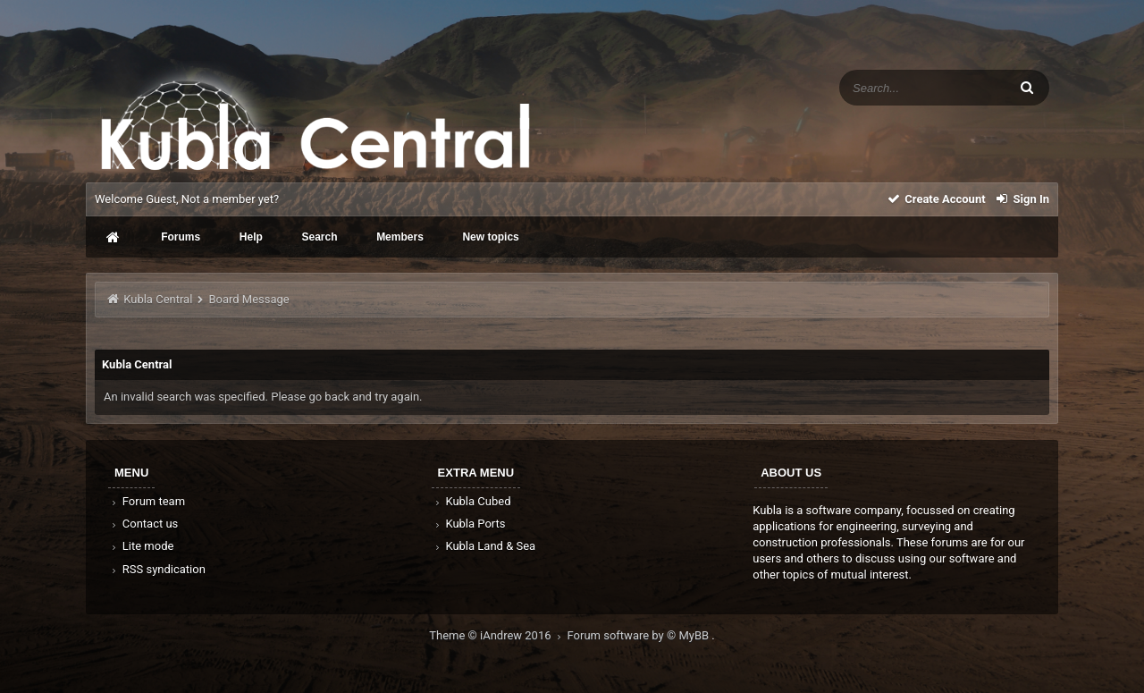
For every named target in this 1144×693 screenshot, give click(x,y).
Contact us (143, 523)
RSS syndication (157, 569)
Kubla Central (157, 299)
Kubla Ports (469, 523)
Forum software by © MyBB (640, 635)
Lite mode (141, 546)
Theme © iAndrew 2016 (498, 635)
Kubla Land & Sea (484, 546)
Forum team (147, 501)
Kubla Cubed (472, 501)
